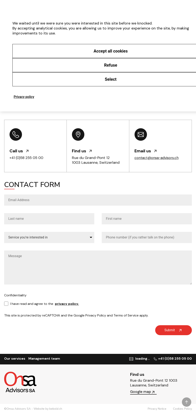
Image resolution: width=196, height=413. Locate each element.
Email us (145, 151)
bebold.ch (55, 408)
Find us (82, 151)
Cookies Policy (182, 408)
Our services (14, 359)
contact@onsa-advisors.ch (157, 157)
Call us (19, 151)
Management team (44, 359)
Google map (142, 390)
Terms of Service (126, 315)
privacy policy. (67, 304)
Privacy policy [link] (24, 97)
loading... (143, 359)
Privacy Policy (95, 315)
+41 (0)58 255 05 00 (28, 157)
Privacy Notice (157, 408)
